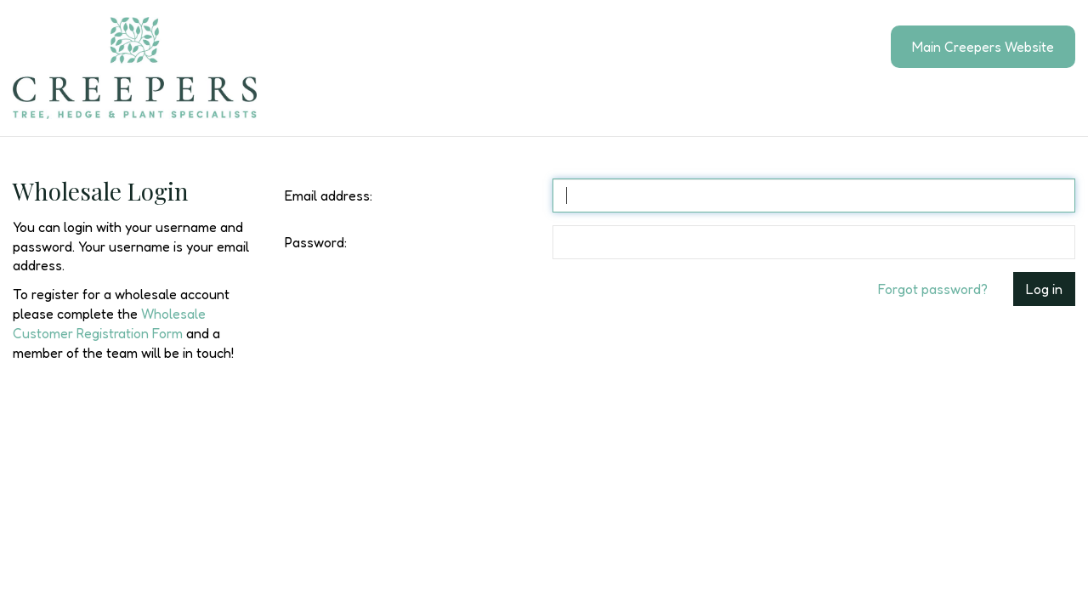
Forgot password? (933, 289)
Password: (316, 242)
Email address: (328, 195)
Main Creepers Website (983, 46)
